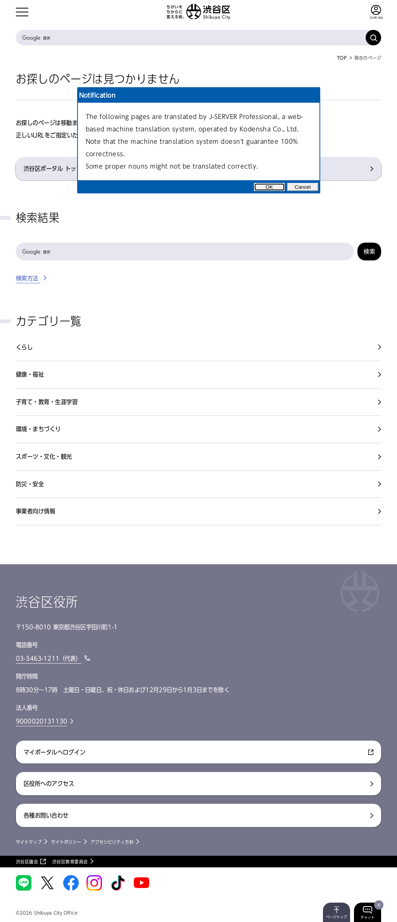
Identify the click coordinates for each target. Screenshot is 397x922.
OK (269, 187)
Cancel (303, 187)
